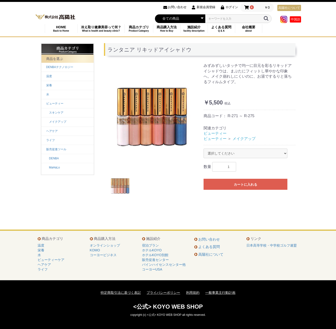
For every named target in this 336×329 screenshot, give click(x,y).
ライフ (50, 140)
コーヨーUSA (152, 269)
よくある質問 (221, 28)
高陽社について (289, 8)
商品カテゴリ (139, 28)
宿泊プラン (150, 245)
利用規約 (192, 292)
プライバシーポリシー (163, 292)
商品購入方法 (166, 28)
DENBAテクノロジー (59, 67)
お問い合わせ (209, 239)
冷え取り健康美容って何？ (101, 28)
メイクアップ (244, 139)
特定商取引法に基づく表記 (121, 292)
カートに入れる (245, 184)
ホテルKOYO (152, 250)
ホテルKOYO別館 (155, 255)
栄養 (49, 85)
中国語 (295, 19)
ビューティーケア (51, 260)
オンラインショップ (105, 245)
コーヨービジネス (103, 255)
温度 (49, 76)
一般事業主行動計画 (220, 292)
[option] (152, 116)
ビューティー (54, 103)
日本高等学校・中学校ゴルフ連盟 (271, 245)
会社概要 (248, 28)
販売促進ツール (56, 149)
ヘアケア (52, 131)
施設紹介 (194, 28)
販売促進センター (155, 260)
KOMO (95, 250)
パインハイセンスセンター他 (164, 264)
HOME (61, 28)
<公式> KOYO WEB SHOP (168, 306)
